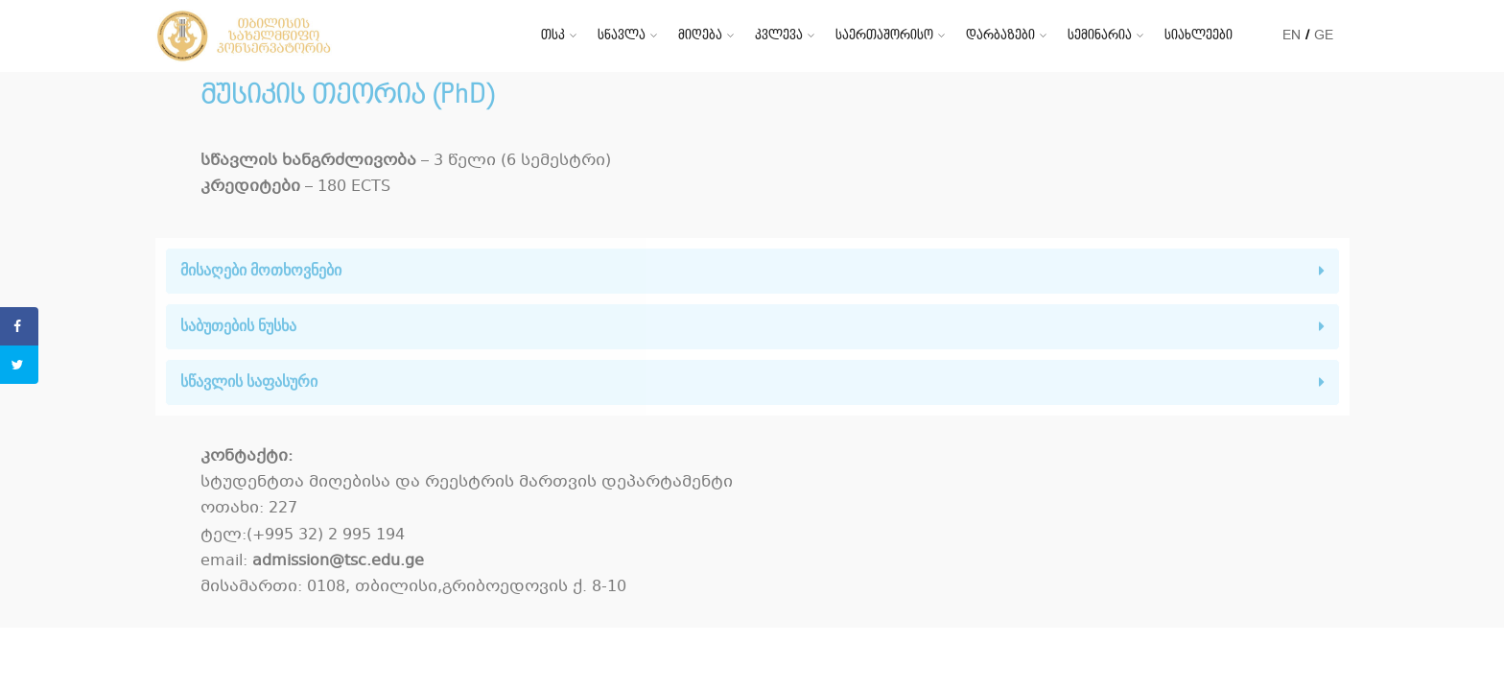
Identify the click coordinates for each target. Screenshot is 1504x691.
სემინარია (1100, 35)
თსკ (553, 35)
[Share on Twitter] (19, 365)
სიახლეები (1198, 35)
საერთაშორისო (884, 35)
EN (1291, 35)
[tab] (752, 271)
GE (1323, 35)
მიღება (700, 35)
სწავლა (622, 35)
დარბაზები (1000, 35)
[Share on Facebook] (19, 326)
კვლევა (779, 35)
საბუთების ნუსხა (238, 326)
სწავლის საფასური (248, 381)
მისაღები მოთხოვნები (260, 270)
